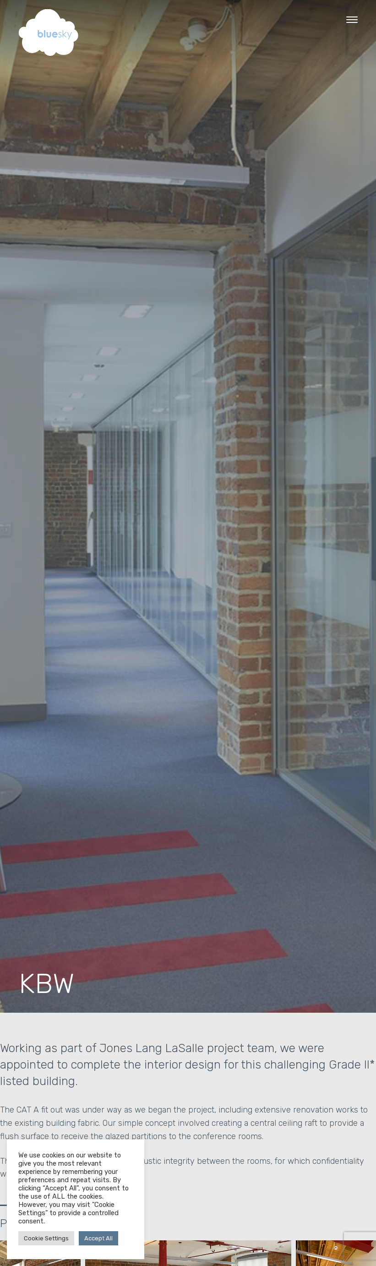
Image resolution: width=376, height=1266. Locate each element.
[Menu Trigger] (352, 19)
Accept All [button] (98, 1238)
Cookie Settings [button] (46, 1238)
